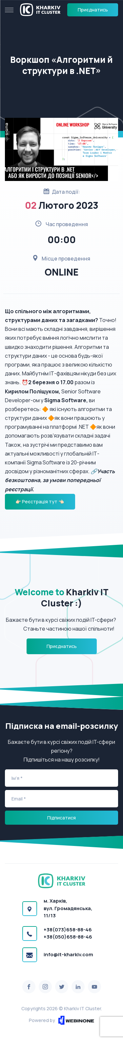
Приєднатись (93, 10)
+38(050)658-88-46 (68, 936)
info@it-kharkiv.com (68, 954)
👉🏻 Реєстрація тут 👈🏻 (40, 501)
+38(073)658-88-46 (68, 929)
